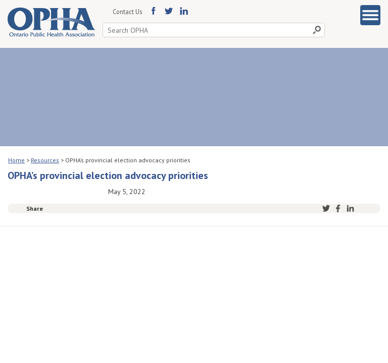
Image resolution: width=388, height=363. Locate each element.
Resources (45, 160)
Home (16, 160)
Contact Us (127, 12)
